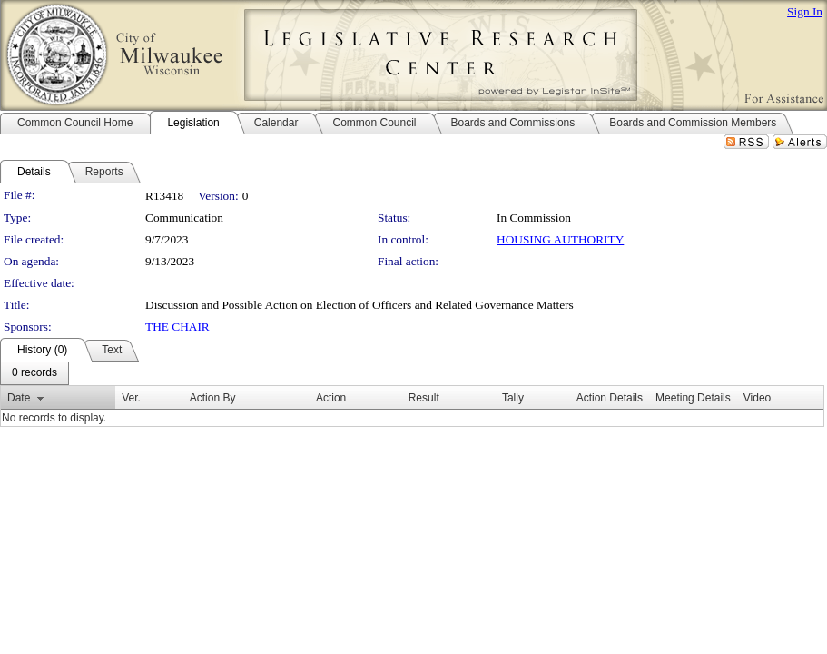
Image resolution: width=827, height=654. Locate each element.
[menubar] (34, 373)
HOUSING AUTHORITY (560, 239)
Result (424, 397)
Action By (213, 397)
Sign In (804, 11)
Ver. (131, 397)
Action (331, 397)
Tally (513, 397)
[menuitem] (34, 373)
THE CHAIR (177, 326)
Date (18, 397)
